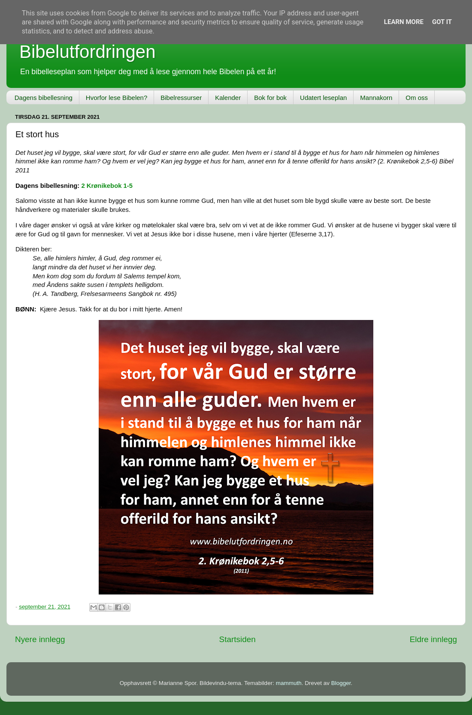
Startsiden (237, 639)
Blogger (341, 683)
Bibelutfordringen (87, 52)
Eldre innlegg (433, 639)
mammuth (289, 683)
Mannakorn (376, 97)
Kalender (228, 97)
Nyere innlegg (40, 639)
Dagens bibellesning (44, 97)
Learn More (404, 22)
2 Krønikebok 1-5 (107, 185)
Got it (442, 22)
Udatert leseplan (323, 97)
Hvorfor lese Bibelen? (116, 97)
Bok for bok (270, 97)
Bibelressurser (181, 97)
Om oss (416, 97)
